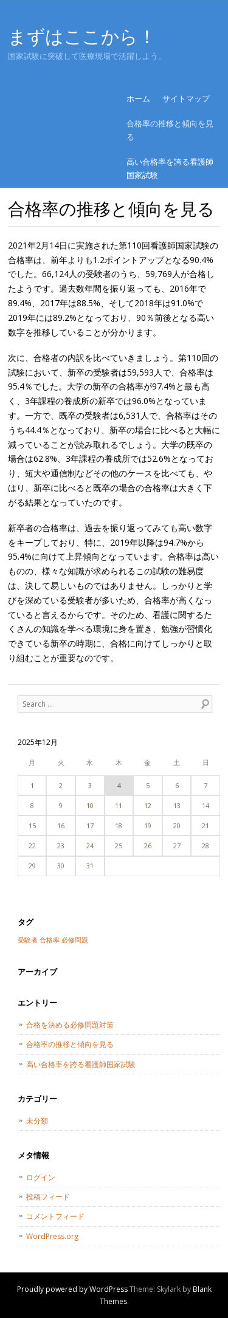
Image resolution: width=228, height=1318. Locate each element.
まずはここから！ (82, 36)
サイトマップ (186, 98)
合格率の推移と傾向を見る (169, 130)
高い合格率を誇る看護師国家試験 (169, 168)
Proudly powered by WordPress (72, 1289)
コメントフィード (55, 1216)
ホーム (138, 98)
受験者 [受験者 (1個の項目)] (28, 940)
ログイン (40, 1177)
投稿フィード (48, 1197)
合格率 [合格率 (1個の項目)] (50, 940)
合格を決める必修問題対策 (70, 1025)
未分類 (37, 1121)
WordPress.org (52, 1236)
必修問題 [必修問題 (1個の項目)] (74, 940)
